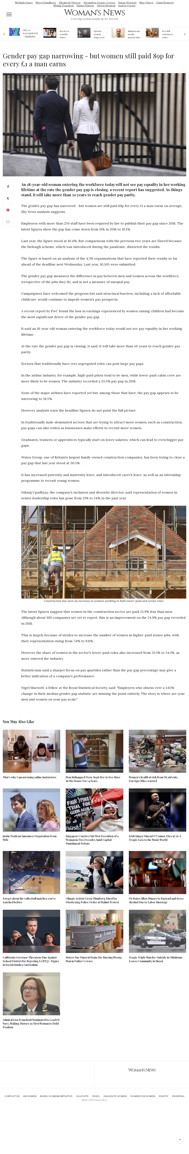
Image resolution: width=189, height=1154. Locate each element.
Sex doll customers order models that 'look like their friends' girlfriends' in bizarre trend (168, 34)
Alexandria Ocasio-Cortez (99, 2)
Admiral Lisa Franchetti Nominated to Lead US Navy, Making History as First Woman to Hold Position (31, 1023)
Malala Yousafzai (64, 5)
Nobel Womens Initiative (56, 1096)
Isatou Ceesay (126, 5)
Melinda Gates (24, 2)
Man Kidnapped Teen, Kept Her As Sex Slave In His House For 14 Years (93, 779)
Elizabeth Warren (69, 2)
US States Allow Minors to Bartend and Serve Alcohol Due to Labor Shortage (156, 900)
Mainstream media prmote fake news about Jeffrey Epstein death (134, 34)
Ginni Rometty (165, 2)
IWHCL (96, 1096)
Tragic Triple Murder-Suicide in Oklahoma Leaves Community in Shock (155, 959)
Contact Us (12, 1096)
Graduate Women (115, 1096)
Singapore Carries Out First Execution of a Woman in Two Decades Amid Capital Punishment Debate (92, 839)
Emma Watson (85, 5)
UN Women (29, 1096)
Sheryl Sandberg (46, 2)
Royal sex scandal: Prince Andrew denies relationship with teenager (66, 34)
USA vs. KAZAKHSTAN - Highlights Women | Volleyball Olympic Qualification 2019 (30, 33)
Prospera (178, 1096)
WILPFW (163, 1096)
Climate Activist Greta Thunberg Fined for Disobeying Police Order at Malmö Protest (92, 900)
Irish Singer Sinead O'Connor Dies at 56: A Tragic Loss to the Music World (155, 838)
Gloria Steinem (106, 5)
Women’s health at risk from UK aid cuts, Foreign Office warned (153, 779)
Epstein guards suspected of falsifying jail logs (100, 34)
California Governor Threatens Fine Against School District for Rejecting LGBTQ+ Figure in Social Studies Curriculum (31, 961)
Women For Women (142, 1096)
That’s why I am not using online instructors (29, 777)
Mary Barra (146, 2)
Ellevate (82, 1096)
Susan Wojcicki (127, 2)
